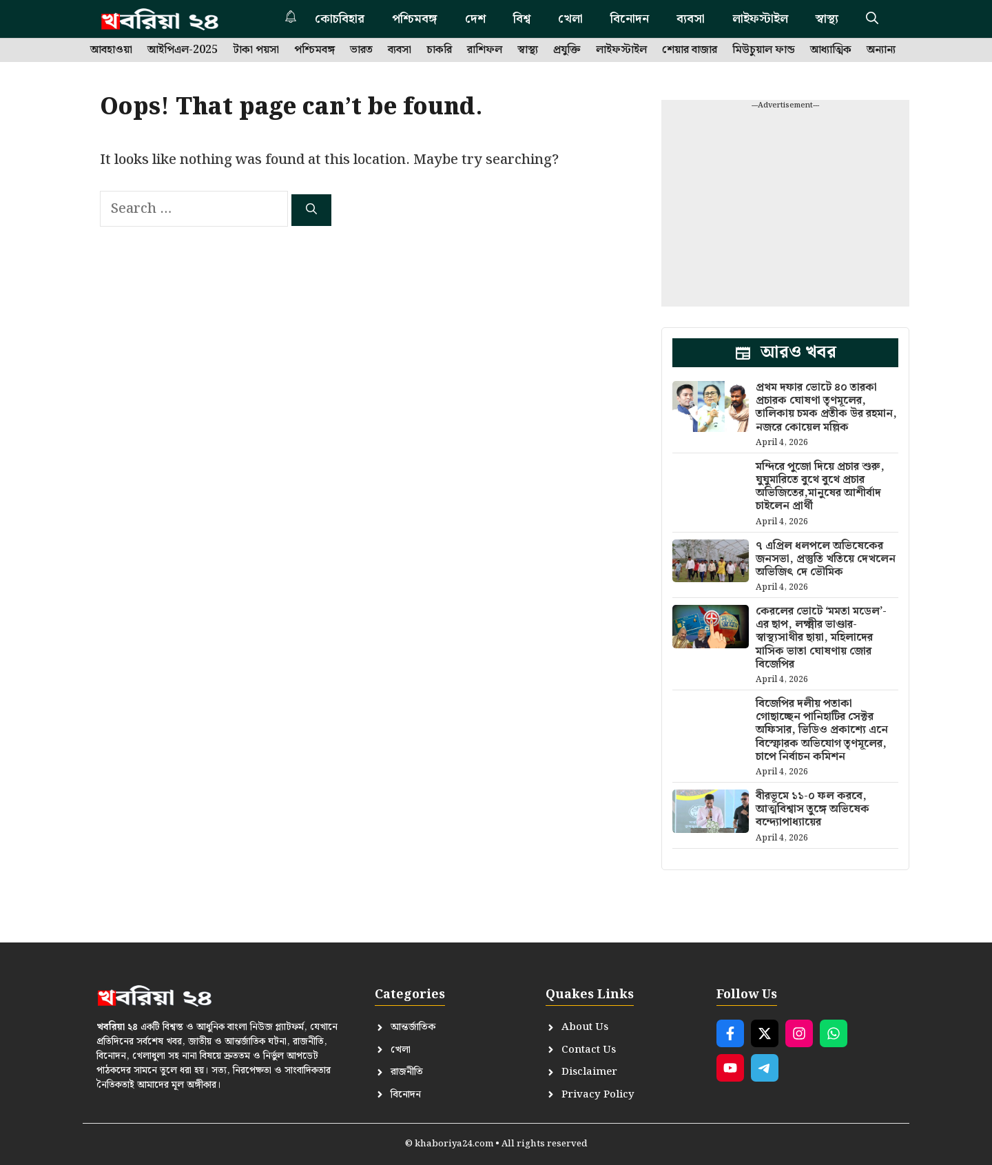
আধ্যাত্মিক (830, 50)
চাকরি (439, 50)
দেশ (475, 19)
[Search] (311, 210)
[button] (872, 19)
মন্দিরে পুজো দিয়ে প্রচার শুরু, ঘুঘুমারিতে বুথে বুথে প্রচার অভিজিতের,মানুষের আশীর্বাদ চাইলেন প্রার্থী (820, 486)
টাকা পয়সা (256, 50)
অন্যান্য (881, 50)
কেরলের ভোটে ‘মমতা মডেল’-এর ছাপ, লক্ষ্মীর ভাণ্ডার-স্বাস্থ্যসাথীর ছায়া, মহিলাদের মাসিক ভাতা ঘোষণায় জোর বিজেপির (821, 638)
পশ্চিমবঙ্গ (414, 19)
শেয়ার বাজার (689, 50)
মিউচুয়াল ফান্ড (763, 50)
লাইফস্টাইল (760, 19)
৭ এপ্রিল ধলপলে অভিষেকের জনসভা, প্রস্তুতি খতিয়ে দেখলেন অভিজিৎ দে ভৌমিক (826, 559)
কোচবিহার (339, 19)
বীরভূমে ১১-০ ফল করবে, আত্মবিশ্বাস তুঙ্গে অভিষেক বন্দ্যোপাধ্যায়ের (812, 809)
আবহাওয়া (111, 50)
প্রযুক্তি (567, 50)
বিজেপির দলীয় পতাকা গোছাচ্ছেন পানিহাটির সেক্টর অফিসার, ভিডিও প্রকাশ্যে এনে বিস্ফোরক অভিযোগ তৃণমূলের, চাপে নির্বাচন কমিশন (822, 730)
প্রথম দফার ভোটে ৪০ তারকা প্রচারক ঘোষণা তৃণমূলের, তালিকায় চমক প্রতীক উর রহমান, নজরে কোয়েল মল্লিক (826, 407)
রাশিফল (484, 50)
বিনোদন (629, 19)
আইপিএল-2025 (182, 50)
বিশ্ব (521, 19)
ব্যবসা (690, 19)
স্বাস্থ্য (827, 19)
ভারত (361, 50)
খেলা (570, 19)
